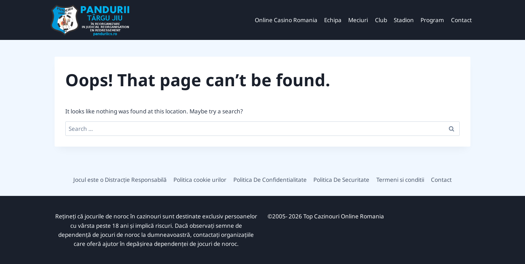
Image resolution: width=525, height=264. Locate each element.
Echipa (333, 20)
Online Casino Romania (286, 20)
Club (381, 20)
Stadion (404, 20)
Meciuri (358, 20)
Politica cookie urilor (199, 179)
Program (432, 20)
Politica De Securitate (341, 179)
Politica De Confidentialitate (270, 179)
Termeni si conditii (400, 179)
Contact (461, 20)
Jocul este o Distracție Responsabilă (120, 179)
